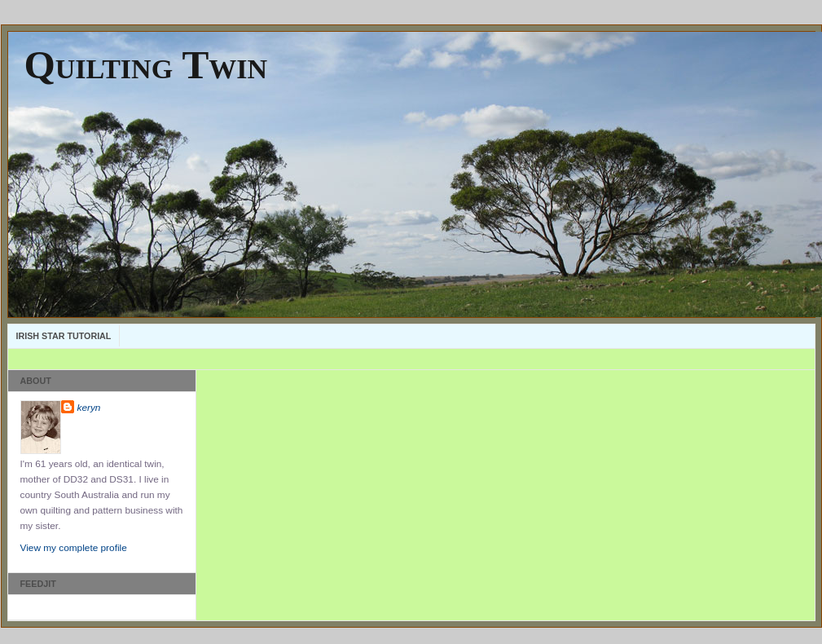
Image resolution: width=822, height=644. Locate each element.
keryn (89, 407)
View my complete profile (73, 548)
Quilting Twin (146, 64)
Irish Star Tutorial (64, 336)
